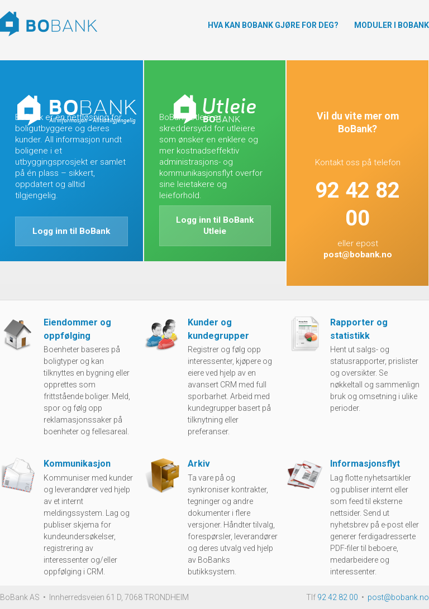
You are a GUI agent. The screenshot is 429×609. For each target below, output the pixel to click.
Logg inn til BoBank (71, 231)
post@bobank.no (357, 255)
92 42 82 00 (337, 597)
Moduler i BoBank (391, 25)
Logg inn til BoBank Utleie (215, 225)
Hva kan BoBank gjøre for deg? (273, 25)
